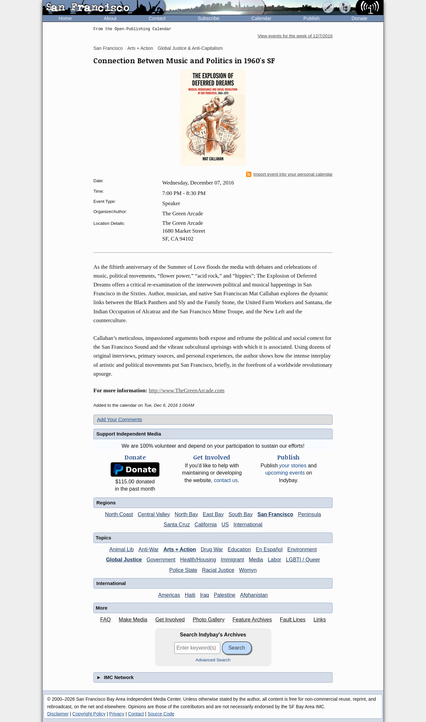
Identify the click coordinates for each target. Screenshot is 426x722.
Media (256, 559)
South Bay (240, 514)
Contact (156, 18)
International (248, 524)
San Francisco (108, 48)
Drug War (212, 549)
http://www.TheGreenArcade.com (186, 390)
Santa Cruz (177, 524)
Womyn (248, 570)
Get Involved (170, 619)
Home (65, 18)
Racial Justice (218, 570)
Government (160, 559)
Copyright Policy (89, 713)
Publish (311, 18)
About (110, 18)
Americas (169, 595)
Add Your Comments (119, 419)
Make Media (133, 619)
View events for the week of (295, 35)
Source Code (160, 713)
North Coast (119, 514)
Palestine (224, 595)
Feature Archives (252, 619)
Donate (359, 18)
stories (292, 465)
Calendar (261, 18)
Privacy (116, 713)
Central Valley (154, 514)
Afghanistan (254, 595)
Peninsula (309, 514)
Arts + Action (140, 48)
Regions (106, 502)
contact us (226, 480)
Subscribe (209, 18)
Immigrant (232, 559)
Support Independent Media (128, 434)
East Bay (213, 514)
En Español (269, 549)
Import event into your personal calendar (289, 174)
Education (239, 549)
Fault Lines (292, 619)
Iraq (204, 595)
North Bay (186, 514)
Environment (302, 549)
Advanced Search (213, 659)
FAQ (105, 619)
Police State (183, 570)
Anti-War (149, 549)
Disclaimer (57, 713)
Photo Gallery (208, 619)
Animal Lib (121, 549)
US (225, 524)
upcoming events (285, 473)
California (206, 524)
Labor (274, 559)
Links (320, 619)
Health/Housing (198, 559)
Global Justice (124, 559)
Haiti (190, 595)
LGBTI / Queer (303, 559)
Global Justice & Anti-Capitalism (190, 48)
